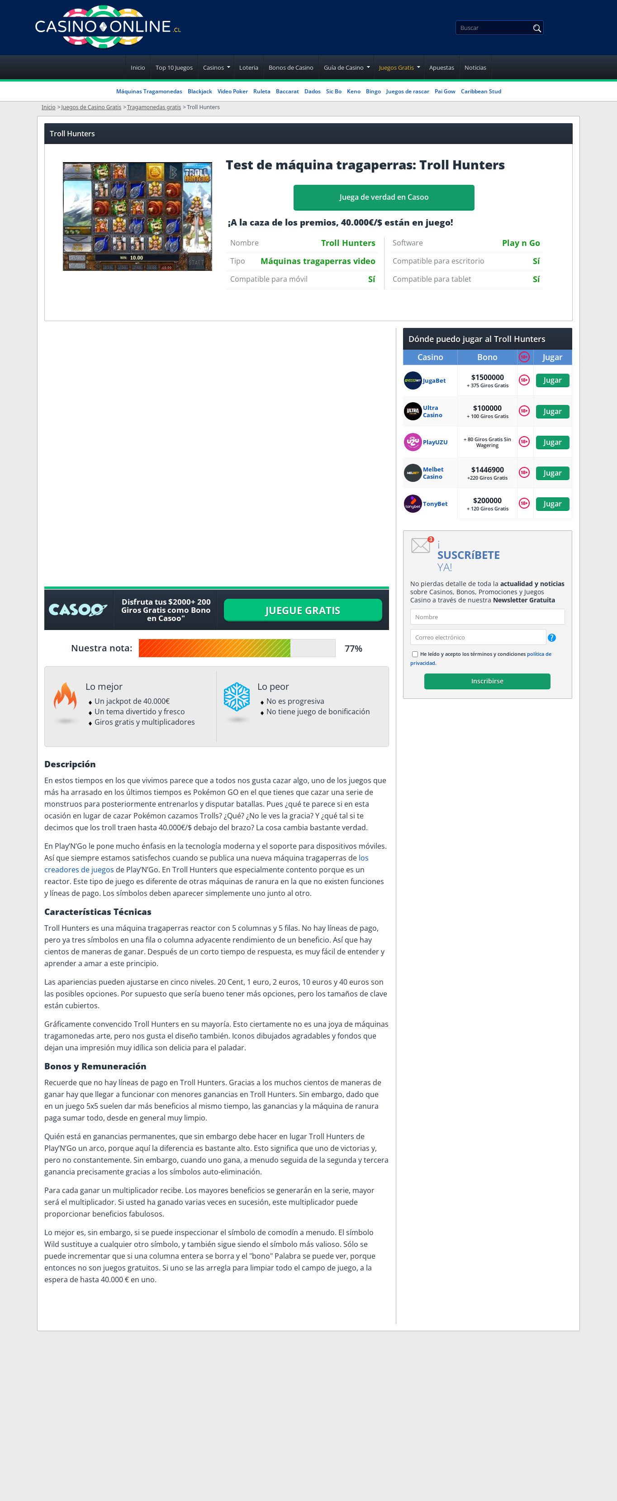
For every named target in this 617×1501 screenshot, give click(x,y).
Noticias (475, 67)
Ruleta (262, 91)
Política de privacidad (303, 1466)
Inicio (138, 67)
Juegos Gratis (396, 67)
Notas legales (287, 1402)
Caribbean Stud (481, 91)
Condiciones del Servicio (308, 1445)
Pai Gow (445, 91)
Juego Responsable (298, 1487)
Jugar (553, 380)
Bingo (373, 91)
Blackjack (200, 91)
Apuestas (441, 67)
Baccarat (287, 91)
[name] (487, 617)
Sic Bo (334, 91)
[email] (478, 637)
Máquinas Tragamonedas (149, 91)
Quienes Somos (292, 1424)
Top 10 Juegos (174, 67)
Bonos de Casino (291, 67)
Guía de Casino (344, 67)
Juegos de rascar (407, 91)
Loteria (248, 67)
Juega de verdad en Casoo (384, 197)
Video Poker (233, 91)
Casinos (213, 67)
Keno (354, 91)
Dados (312, 91)
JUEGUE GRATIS (303, 610)
